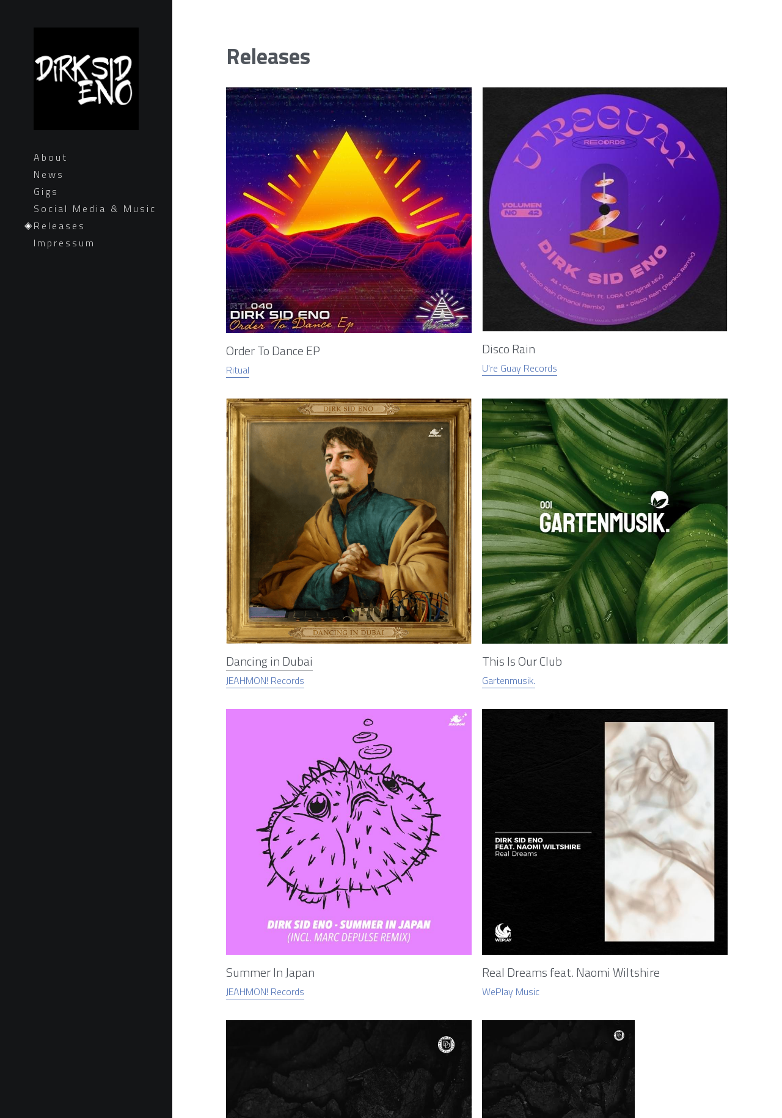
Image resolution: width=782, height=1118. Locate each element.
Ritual (237, 215)
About (51, 157)
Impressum (64, 242)
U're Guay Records (331, 204)
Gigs (46, 191)
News (49, 174)
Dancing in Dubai (423, 187)
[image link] (263, 123)
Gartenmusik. (506, 215)
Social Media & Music (95, 208)
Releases (60, 225)
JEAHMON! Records (417, 222)
